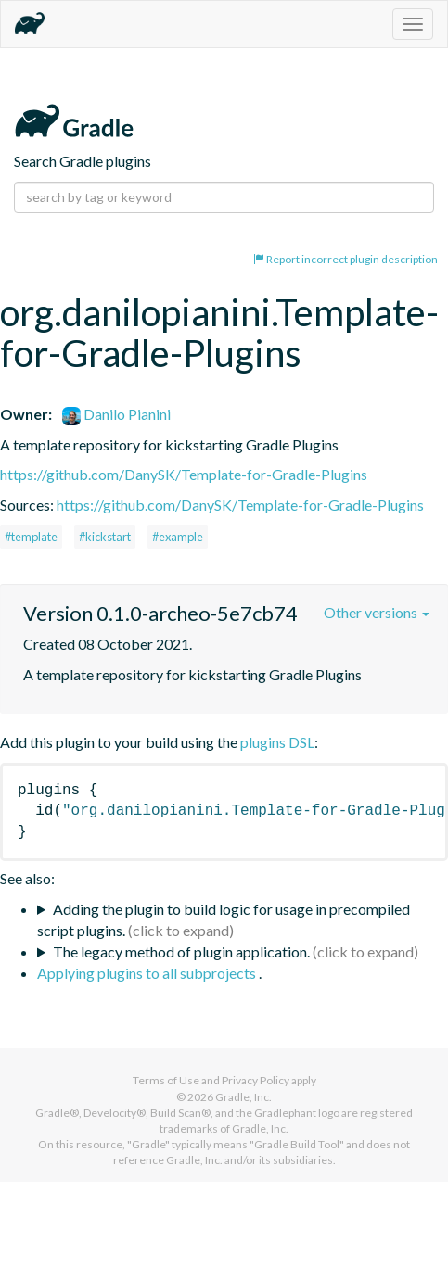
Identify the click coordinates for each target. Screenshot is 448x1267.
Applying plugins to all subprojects (148, 973)
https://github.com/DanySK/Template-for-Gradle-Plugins (183, 474)
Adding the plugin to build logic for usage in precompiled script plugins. (223, 919)
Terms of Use (166, 1080)
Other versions (376, 612)
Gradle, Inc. (243, 1097)
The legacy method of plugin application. (181, 951)
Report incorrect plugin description (345, 259)
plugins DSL (277, 742)
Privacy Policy (255, 1080)
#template (31, 536)
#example (177, 536)
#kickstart (105, 536)
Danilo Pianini (116, 414)
